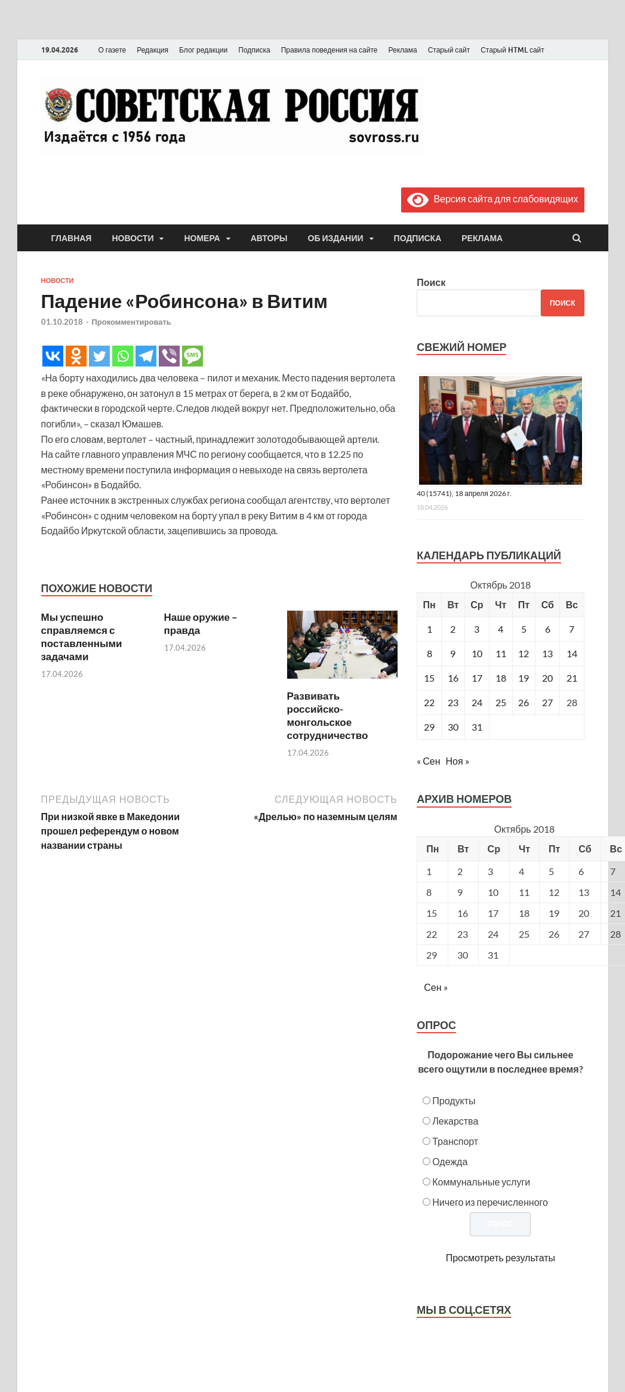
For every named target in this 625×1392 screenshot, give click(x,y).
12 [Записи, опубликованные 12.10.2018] (523, 653)
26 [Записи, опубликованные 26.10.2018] (523, 702)
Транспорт (455, 1141)
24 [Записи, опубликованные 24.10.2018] (477, 702)
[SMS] (192, 356)
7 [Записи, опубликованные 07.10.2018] (571, 629)
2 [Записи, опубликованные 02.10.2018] (452, 629)
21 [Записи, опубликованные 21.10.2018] (571, 677)
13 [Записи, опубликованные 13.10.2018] (547, 653)
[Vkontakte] (52, 356)
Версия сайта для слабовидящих (492, 198)
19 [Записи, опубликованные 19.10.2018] (523, 677)
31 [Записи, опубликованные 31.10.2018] (477, 726)
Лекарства (455, 1120)
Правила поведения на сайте (329, 49)
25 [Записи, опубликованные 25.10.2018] (500, 702)
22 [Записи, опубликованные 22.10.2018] (429, 702)
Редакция (152, 49)
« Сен (428, 760)
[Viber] (169, 356)
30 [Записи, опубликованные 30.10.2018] (453, 726)
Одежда (449, 1161)
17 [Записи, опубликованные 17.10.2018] (477, 677)
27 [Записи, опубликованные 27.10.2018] (547, 702)
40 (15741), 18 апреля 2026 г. (464, 493)
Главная (71, 238)
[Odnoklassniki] (76, 356)
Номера (202, 238)
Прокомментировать (131, 322)
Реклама (402, 49)
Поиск (431, 282)
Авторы (269, 238)
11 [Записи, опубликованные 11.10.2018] (500, 653)
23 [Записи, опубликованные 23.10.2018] (453, 702)
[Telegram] (146, 356)
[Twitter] (99, 356)
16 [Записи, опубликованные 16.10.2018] (453, 677)
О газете (112, 49)
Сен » (435, 987)
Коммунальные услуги (481, 1181)
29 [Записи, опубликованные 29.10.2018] (429, 726)
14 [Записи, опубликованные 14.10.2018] (571, 653)
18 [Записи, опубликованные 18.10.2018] (500, 677)
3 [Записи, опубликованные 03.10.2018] (476, 629)
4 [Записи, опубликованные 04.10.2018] (500, 629)
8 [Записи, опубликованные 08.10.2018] (429, 653)
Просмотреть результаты (500, 1257)
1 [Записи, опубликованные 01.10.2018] (429, 629)
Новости (132, 238)
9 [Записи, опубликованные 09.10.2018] (452, 653)
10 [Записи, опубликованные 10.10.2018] (477, 653)
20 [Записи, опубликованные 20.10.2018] (547, 677)
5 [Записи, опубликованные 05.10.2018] (524, 629)
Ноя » (457, 760)
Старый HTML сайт (512, 49)
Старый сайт (449, 49)
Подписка (254, 49)
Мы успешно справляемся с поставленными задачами (81, 637)
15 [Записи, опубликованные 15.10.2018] (429, 677)
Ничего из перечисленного (490, 1202)
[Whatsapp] (122, 356)
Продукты (453, 1100)
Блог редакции (203, 49)
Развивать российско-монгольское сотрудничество (327, 715)
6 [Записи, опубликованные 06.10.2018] (547, 629)
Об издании (336, 238)
